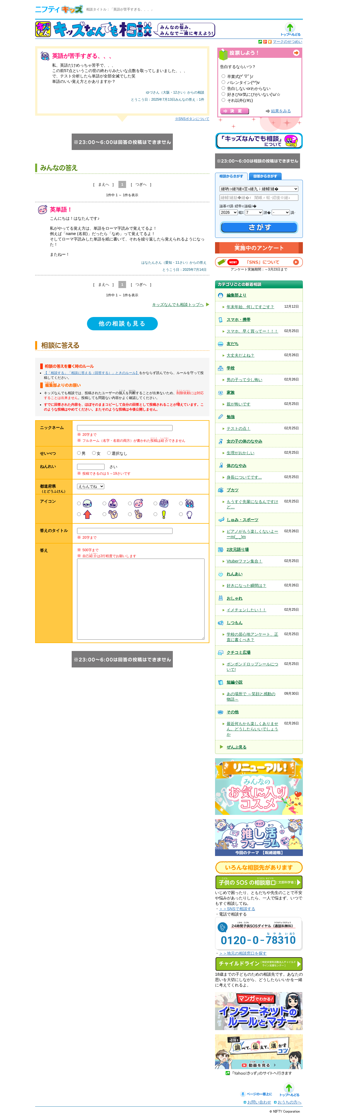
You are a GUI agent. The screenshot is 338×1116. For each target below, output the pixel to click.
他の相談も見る (122, 323)
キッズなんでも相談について (259, 141)
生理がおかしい (240, 453)
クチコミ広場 (238, 652)
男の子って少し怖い (244, 379)
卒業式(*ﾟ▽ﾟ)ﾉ (240, 76)
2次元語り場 (238, 549)
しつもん (235, 622)
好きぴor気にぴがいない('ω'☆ (253, 94)
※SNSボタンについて (192, 119)
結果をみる (281, 111)
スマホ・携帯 (238, 319)
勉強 (231, 417)
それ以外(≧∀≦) (240, 100)
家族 (231, 392)
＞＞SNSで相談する (237, 908)
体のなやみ (236, 465)
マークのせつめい (287, 41)
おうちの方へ (289, 1102)
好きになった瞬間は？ (246, 585)
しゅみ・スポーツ (242, 519)
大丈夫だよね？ (240, 355)
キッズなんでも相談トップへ (178, 304)
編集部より (236, 295)
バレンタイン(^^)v (243, 82)
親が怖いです (238, 404)
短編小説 (235, 682)
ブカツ (233, 490)
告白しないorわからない (249, 88)
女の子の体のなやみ (244, 441)
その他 (233, 712)
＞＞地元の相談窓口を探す (243, 953)
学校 (231, 368)
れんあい (235, 574)
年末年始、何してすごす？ (250, 307)
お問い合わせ (259, 1102)
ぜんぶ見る (236, 747)
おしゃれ (235, 598)
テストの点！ (238, 428)
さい (111, 466)
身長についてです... (244, 477)
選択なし (119, 453)
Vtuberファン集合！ (244, 561)
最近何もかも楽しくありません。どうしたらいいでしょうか (252, 729)
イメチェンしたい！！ (246, 610)
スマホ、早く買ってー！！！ (252, 331)
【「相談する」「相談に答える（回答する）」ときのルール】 (91, 373)
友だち (233, 343)
